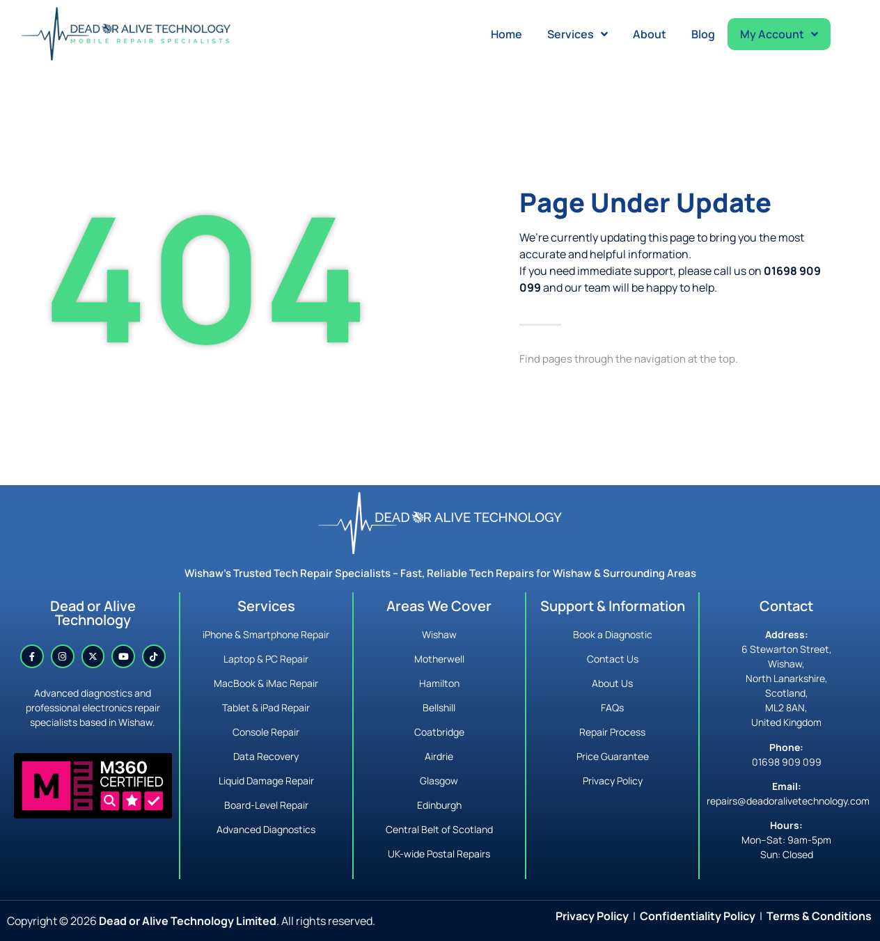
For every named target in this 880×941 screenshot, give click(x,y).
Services (577, 34)
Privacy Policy (592, 916)
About (649, 34)
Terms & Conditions (819, 916)
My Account (779, 34)
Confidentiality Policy (697, 916)
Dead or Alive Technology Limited (187, 920)
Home (506, 34)
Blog (703, 34)
